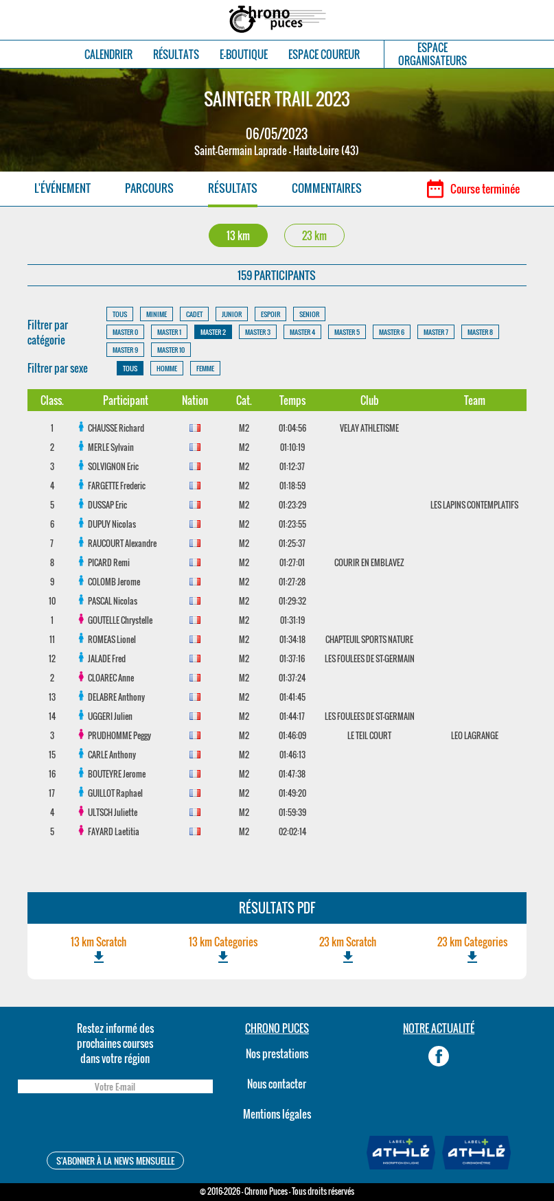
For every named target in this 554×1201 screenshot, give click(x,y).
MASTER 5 (347, 332)
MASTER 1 (169, 332)
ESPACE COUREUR (324, 54)
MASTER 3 (257, 332)
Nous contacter (276, 1083)
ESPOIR (270, 314)
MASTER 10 (171, 350)
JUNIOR (232, 314)
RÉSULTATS (176, 54)
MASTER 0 (125, 332)
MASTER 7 (436, 332)
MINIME (156, 314)
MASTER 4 (302, 332)
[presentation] (115, 1124)
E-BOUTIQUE (244, 54)
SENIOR (309, 314)
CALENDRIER (108, 54)
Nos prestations (277, 1053)
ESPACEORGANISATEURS (432, 54)
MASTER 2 (213, 332)
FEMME (205, 368)
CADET (194, 314)
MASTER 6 (391, 332)
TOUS (120, 314)
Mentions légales (277, 1113)
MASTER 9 (125, 350)
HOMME (167, 368)
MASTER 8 (480, 332)
